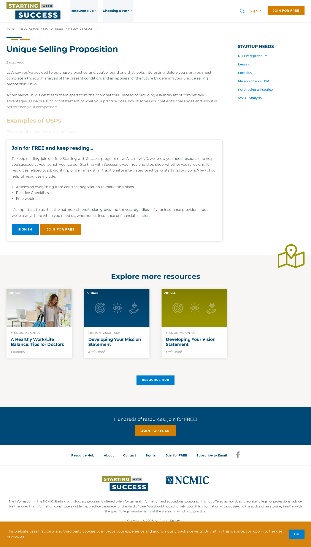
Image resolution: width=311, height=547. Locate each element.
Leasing (244, 64)
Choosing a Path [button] (118, 11)
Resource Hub (155, 380)
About (109, 455)
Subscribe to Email (212, 455)
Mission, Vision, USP (253, 81)
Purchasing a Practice (255, 89)
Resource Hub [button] (84, 11)
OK (296, 534)
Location (245, 73)
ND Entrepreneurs (252, 56)
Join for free (286, 10)
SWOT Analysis (250, 98)
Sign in (256, 11)
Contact (129, 455)
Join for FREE (176, 455)
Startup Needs (256, 46)
